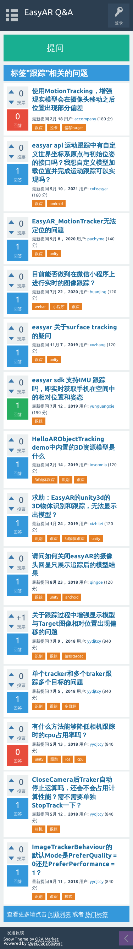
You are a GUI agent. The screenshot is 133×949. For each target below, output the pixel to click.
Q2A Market (47, 939)
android (56, 204)
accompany (85, 118)
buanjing (98, 291)
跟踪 (39, 128)
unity (54, 254)
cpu (80, 759)
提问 (55, 48)
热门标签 (96, 914)
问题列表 (59, 914)
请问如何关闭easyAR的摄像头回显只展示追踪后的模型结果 (73, 564)
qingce (96, 582)
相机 (39, 829)
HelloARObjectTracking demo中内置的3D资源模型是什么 (73, 447)
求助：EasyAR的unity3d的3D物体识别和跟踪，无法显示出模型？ (74, 506)
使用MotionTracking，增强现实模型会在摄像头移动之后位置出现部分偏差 (73, 99)
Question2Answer (45, 943)
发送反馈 (15, 933)
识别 (66, 479)
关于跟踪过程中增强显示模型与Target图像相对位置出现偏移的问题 (74, 623)
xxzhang (98, 344)
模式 (68, 896)
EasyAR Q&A (48, 12)
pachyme (96, 238)
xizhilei (96, 523)
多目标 (70, 706)
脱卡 (53, 128)
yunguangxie (102, 406)
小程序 (59, 307)
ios (67, 759)
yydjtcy (94, 641)
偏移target (74, 128)
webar (40, 307)
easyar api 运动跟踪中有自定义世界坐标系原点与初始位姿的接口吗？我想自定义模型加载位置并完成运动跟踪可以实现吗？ (74, 162)
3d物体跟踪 (45, 479)
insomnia (98, 464)
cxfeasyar (99, 188)
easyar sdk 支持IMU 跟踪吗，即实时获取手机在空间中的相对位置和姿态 (73, 388)
